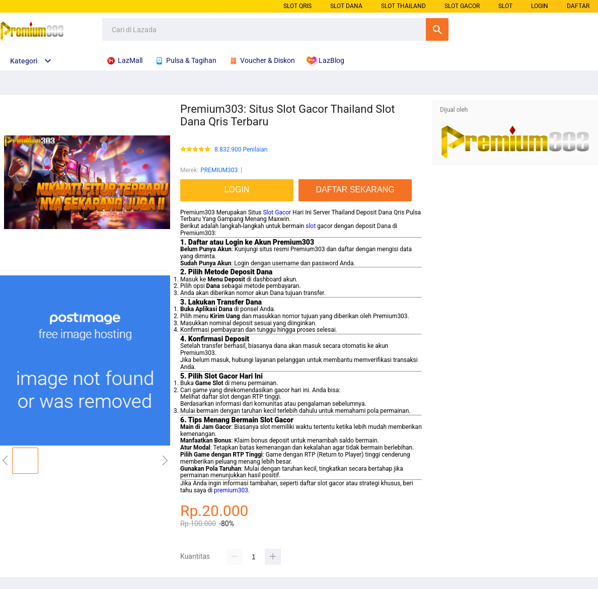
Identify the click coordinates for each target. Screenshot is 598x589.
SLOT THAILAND (403, 6)
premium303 (231, 490)
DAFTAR (578, 6)
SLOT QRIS (297, 6)
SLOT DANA (346, 6)
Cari (437, 29)
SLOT (505, 6)
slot (311, 226)
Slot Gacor (277, 212)
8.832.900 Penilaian (240, 149)
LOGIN (539, 6)
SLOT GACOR (462, 6)
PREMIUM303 (219, 170)
